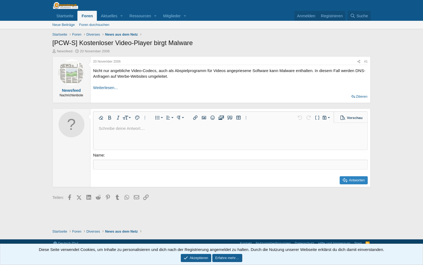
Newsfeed (65, 51)
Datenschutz (304, 243)
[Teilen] (358, 62)
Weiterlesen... (105, 87)
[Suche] (359, 16)
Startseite (64, 15)
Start (357, 243)
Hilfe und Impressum (334, 243)
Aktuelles (109, 15)
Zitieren (361, 96)
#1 (366, 61)
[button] (121, 16)
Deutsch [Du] (65, 243)
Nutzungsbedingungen (273, 243)
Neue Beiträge (63, 25)
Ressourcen (140, 15)
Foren (87, 15)
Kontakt (246, 243)
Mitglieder (172, 15)
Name (98, 155)
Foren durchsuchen (94, 25)
